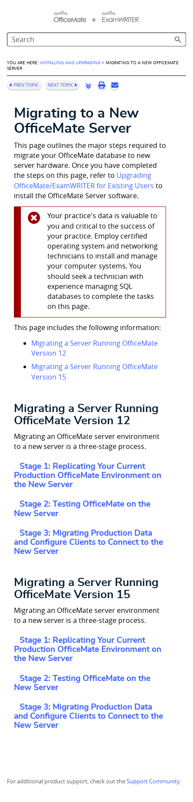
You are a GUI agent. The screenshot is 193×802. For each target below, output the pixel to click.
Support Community (153, 781)
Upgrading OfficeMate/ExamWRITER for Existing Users (84, 180)
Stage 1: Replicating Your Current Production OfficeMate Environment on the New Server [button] (87, 475)
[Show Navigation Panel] (11, 15)
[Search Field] (96, 39)
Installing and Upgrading (70, 62)
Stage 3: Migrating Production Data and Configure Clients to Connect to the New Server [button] (88, 542)
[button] (178, 39)
